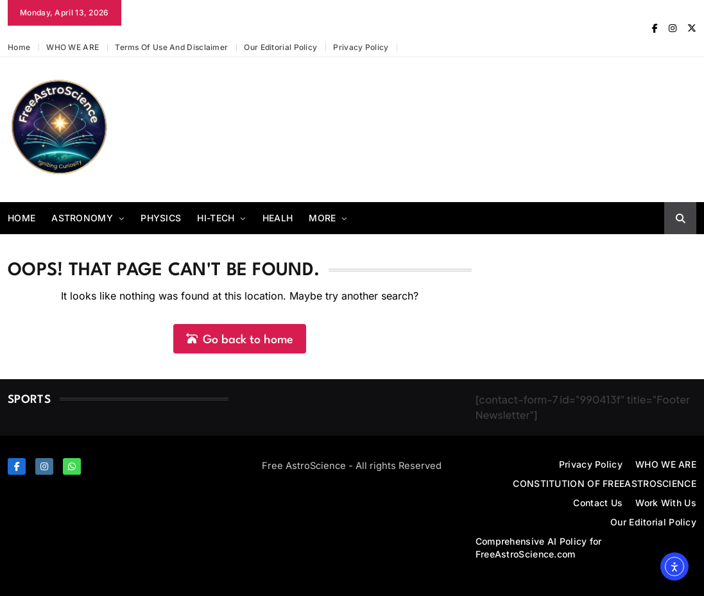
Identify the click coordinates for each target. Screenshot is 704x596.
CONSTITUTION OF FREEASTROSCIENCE (604, 483)
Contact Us (597, 502)
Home (19, 47)
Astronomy (82, 217)
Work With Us (665, 502)
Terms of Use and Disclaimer (171, 47)
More (322, 217)
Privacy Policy (360, 47)
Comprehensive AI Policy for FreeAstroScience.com (539, 547)
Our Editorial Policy (280, 47)
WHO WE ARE (72, 47)
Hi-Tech (215, 217)
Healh (277, 217)
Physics (161, 217)
